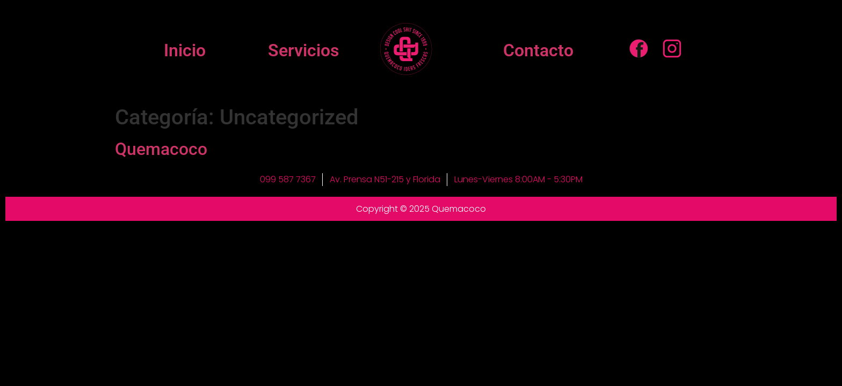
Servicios (303, 50)
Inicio (185, 50)
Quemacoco (161, 149)
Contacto (538, 50)
